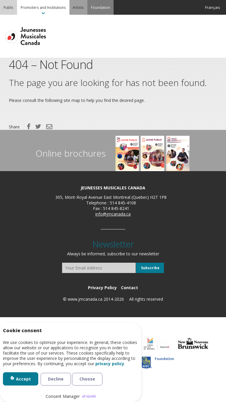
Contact (129, 287)
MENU (214, 36)
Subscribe (150, 267)
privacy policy (109, 363)
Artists (78, 7)
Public (9, 7)
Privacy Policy (102, 287)
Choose (87, 379)
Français (212, 7)
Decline (56, 379)
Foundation (100, 7)
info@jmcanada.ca (113, 214)
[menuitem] (8, 7)
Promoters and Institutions (43, 7)
